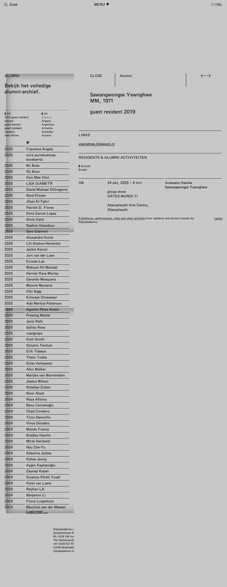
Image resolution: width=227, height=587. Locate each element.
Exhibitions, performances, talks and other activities (112, 218)
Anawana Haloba (178, 182)
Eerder (83, 169)
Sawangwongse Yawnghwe (186, 187)
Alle (218, 218)
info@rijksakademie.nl (67, 547)
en (213, 4)
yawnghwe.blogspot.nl (97, 144)
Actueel (85, 166)
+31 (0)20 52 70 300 (66, 543)
